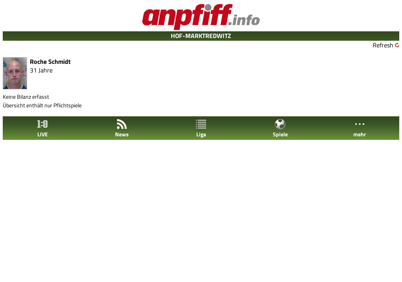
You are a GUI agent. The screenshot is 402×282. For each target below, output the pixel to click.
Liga (201, 128)
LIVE (42, 128)
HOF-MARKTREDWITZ (201, 35)
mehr (359, 128)
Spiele (280, 128)
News (122, 128)
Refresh (383, 45)
